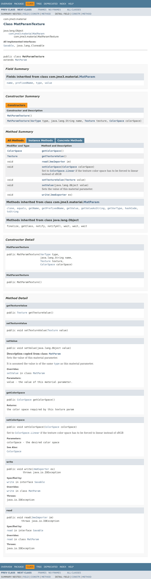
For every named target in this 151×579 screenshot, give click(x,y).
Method (46, 14)
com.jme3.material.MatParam (27, 33)
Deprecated (51, 4)
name (10, 83)
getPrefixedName (53, 208)
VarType (36, 120)
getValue (72, 208)
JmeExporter (59, 194)
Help (71, 4)
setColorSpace (51, 166)
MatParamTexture (18, 115)
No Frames (54, 9)
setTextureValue (53, 179)
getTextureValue (53, 156)
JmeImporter (57, 161)
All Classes (74, 9)
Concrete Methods (69, 140)
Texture (90, 120)
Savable (8, 45)
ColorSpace (116, 120)
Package (19, 4)
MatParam (21, 59)
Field (26, 14)
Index (63, 4)
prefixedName (24, 83)
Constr (35, 14)
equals (21, 208)
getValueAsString (93, 208)
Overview (6, 4)
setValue (48, 185)
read (45, 161)
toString (12, 211)
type (39, 83)
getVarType (115, 208)
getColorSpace (51, 150)
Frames (42, 9)
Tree (39, 4)
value (48, 83)
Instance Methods (40, 140)
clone (10, 208)
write (45, 194)
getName (34, 208)
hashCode (131, 208)
